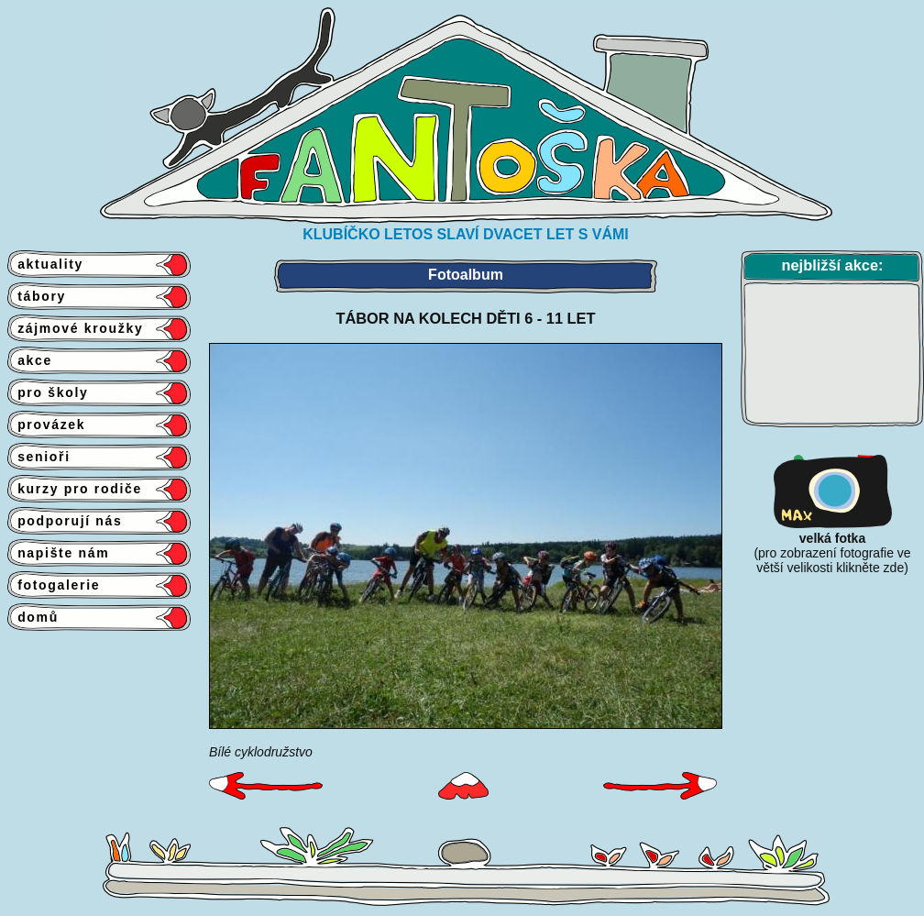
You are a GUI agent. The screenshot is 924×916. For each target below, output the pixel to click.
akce (29, 360)
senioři (39, 456)
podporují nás (65, 520)
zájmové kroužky (75, 328)
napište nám (58, 553)
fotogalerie (53, 585)
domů (33, 617)
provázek (46, 424)
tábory (36, 296)
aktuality (45, 264)
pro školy (48, 392)
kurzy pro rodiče (74, 488)
